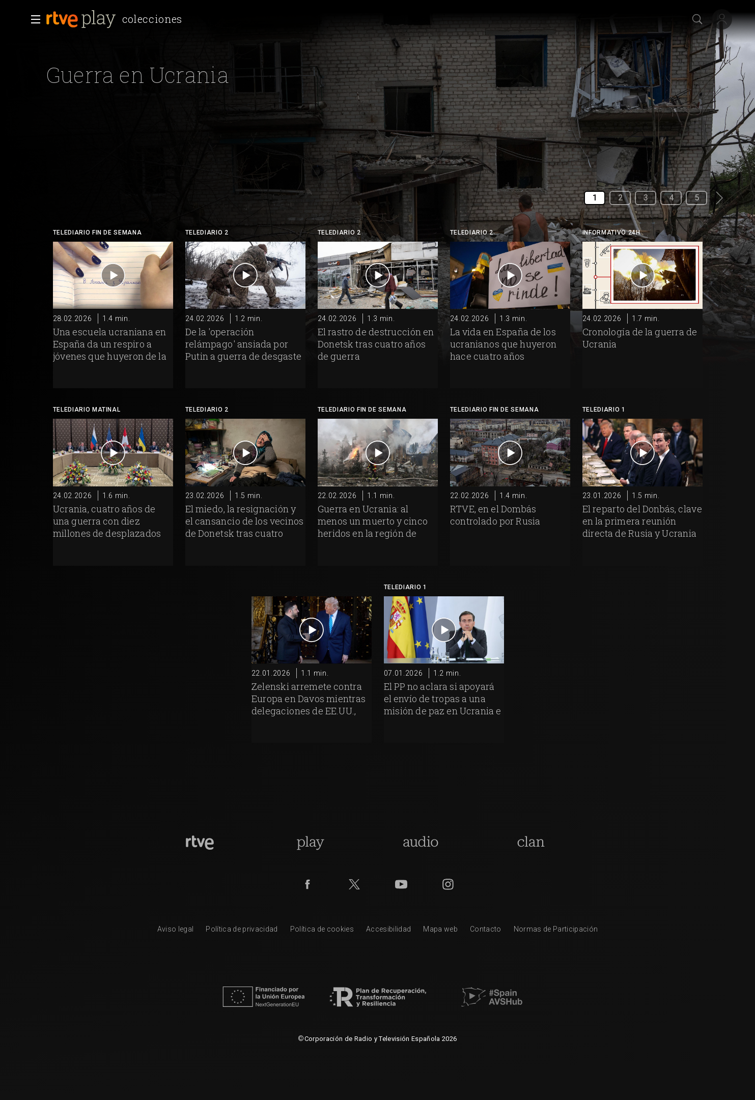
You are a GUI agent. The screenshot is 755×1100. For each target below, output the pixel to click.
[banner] (116, 19)
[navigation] (280, 10)
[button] (32, 19)
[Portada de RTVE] (200, 842)
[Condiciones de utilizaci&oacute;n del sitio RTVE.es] (175, 931)
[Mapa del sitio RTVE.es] (440, 931)
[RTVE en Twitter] (354, 884)
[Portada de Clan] (531, 842)
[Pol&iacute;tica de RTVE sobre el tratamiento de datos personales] (241, 931)
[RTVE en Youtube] (401, 884)
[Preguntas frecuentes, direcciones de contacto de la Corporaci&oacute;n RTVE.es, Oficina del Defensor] (485, 931)
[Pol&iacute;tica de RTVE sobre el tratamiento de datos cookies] (322, 931)
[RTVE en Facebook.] (307, 884)
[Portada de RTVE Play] (310, 842)
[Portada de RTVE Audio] (421, 842)
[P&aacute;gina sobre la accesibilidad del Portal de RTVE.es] (388, 931)
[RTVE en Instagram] (448, 884)
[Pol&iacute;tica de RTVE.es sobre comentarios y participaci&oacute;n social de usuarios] (556, 931)
